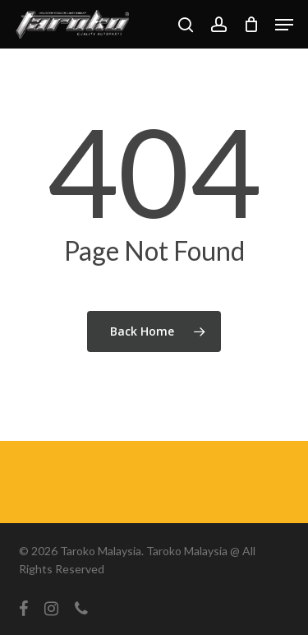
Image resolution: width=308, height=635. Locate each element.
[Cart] (251, 24)
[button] (284, 24)
